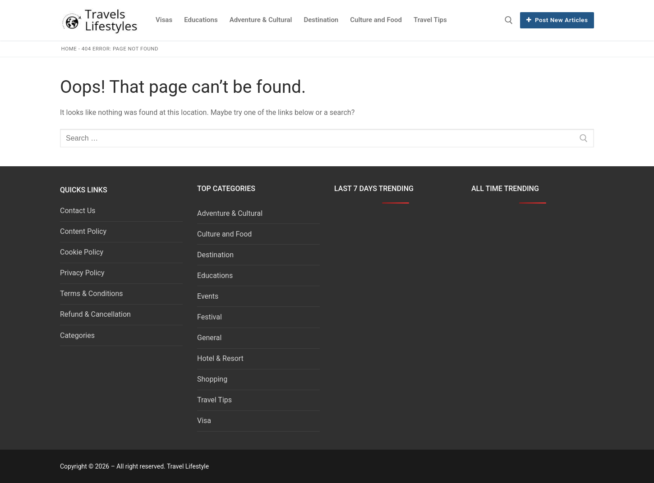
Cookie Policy (81, 252)
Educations (215, 275)
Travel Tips (214, 400)
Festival (209, 317)
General (209, 337)
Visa (204, 420)
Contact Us (78, 210)
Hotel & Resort (220, 358)
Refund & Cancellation (95, 314)
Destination (215, 255)
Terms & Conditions (91, 293)
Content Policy (83, 231)
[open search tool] (509, 20)
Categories (77, 335)
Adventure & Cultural (230, 213)
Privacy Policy (82, 273)
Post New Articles (557, 19)
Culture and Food (224, 234)
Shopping (212, 379)
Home (69, 49)
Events (207, 296)
